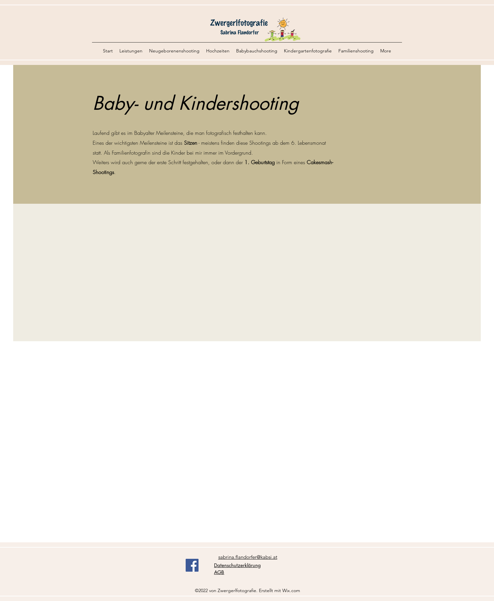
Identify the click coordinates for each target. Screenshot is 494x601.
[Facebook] (192, 565)
